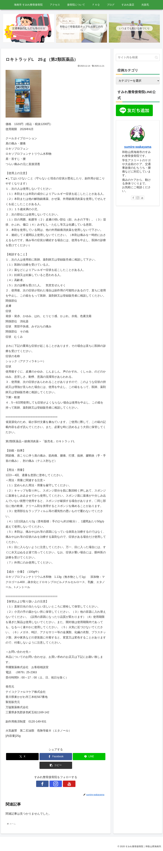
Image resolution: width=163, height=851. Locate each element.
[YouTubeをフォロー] (63, 784)
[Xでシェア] (22, 756)
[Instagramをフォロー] (56, 784)
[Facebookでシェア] (55, 756)
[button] (55, 765)
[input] (137, 57)
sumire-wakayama (137, 147)
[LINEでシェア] (89, 756)
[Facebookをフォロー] (48, 784)
